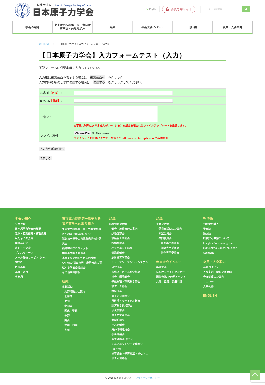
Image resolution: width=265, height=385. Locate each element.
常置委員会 (165, 236)
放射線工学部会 (120, 260)
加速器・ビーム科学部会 (125, 275)
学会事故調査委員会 (73, 256)
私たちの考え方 (24, 241)
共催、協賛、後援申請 (169, 284)
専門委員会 (165, 241)
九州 (67, 333)
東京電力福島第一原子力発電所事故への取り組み (72, 26)
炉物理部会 (117, 236)
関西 (67, 323)
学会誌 (207, 231)
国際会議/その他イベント (171, 279)
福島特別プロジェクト (75, 251)
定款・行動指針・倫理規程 (30, 236)
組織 (112, 27)
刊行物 (192, 27)
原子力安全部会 (120, 318)
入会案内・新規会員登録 (217, 275)
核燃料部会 (117, 246)
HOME (46, 44)
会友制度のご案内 (213, 279)
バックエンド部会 (121, 251)
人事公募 (208, 289)
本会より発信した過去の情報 (79, 261)
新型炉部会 (117, 323)
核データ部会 (119, 289)
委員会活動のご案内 (170, 231)
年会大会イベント (152, 27)
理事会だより (23, 246)
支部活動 (67, 289)
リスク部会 (117, 327)
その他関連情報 (71, 275)
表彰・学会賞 (23, 251)
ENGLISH (210, 298)
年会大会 (161, 270)
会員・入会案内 (232, 27)
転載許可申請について (216, 241)
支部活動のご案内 (74, 294)
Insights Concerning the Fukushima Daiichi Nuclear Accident (220, 250)
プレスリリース (24, 255)
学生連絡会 (117, 337)
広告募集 (20, 270)
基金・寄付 (21, 275)
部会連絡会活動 (118, 227)
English (153, 9)
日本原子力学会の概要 (28, 231)
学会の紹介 (32, 27)
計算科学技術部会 (121, 308)
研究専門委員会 (170, 246)
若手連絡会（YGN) (122, 342)
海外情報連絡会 (120, 332)
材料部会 (116, 294)
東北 (67, 304)
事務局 (19, 279)
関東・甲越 (70, 313)
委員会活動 (162, 227)
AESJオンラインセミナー (170, 275)
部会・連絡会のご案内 (124, 231)
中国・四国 (70, 328)
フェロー (208, 284)
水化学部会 (117, 313)
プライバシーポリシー (148, 380)
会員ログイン (211, 270)
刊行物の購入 (211, 227)
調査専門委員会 (170, 251)
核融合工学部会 (120, 241)
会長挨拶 (20, 227)
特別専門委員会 (170, 255)
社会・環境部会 (120, 279)
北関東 (68, 309)
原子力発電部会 (120, 299)
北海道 (68, 299)
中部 (67, 318)
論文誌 (207, 236)
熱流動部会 (117, 255)
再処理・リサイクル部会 (125, 303)
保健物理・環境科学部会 (125, 284)
